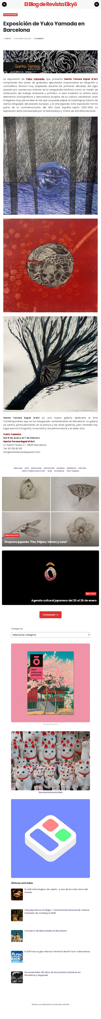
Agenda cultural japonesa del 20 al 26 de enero (63, 601)
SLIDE (49, 471)
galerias (61, 469)
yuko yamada (72, 471)
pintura (82, 469)
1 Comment (39, 39)
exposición (49, 469)
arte (27, 469)
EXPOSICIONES (10, 15)
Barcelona (36, 469)
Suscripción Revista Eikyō (50, 792)
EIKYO (8, 39)
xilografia (59, 471)
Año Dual (18, 469)
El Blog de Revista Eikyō (50, 4)
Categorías (17, 629)
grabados (71, 469)
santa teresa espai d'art (33, 471)
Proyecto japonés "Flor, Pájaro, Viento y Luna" (36, 542)
